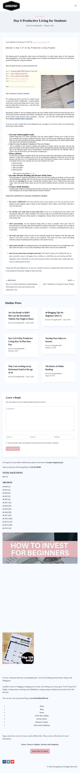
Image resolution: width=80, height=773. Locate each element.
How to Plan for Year (19, 74)
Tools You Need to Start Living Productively (22, 86)
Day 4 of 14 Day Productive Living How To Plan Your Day (20, 341)
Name (9, 437)
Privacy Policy (42, 719)
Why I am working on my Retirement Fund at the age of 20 (20, 369)
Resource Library (42, 722)
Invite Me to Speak (42, 716)
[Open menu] (76, 5)
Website (57, 437)
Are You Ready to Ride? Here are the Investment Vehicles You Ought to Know (21, 315)
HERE (32, 173)
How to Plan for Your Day (19, 81)
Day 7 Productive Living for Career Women (58, 282)
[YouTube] (12, 761)
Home (42, 713)
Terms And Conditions (42, 725)
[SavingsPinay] (11, 5)
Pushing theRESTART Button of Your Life (24, 71)
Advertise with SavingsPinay (50, 744)
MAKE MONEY (40, 16)
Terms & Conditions (33, 744)
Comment (11, 409)
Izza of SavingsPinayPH (35, 25)
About (42, 706)
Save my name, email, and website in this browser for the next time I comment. (33, 443)
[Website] (63, 437)
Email (33, 437)
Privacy (23, 744)
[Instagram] (8, 761)
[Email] (40, 437)
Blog (41, 709)
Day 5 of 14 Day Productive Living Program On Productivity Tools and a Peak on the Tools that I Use (22, 285)
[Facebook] (4, 761)
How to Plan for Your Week (19, 78)
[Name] (16, 437)
